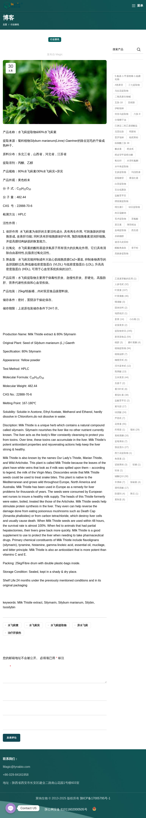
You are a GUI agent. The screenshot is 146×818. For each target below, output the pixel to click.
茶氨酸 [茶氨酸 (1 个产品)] (134, 218)
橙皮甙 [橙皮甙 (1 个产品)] (130, 149)
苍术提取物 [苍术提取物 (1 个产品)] (120, 218)
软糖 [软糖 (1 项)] (137, 464)
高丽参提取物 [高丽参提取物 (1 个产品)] (121, 253)
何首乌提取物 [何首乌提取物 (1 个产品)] (121, 114)
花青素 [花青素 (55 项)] (120, 424)
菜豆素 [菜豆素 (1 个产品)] (118, 224)
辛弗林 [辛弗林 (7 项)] (120, 482)
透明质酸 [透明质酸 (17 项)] (122, 487)
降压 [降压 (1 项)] (134, 493)
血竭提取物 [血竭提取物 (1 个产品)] (120, 230)
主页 (5, 24)
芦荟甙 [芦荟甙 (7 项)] (120, 418)
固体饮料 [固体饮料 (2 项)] (121, 307)
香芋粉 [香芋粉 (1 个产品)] (134, 248)
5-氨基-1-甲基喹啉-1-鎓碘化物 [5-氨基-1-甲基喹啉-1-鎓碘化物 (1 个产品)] (128, 78)
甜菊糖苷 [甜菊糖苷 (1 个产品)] (119, 178)
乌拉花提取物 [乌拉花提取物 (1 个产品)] (121, 90)
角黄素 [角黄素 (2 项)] (120, 458)
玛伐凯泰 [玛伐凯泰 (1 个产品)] (136, 172)
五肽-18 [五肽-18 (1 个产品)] (119, 102)
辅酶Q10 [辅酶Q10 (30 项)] (121, 476)
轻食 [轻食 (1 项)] (119, 470)
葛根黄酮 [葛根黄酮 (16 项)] (122, 435)
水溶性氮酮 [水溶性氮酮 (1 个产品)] (132, 160)
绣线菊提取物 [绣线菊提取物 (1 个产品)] (121, 201)
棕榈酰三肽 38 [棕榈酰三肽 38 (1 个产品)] (122, 143)
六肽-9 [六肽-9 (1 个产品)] (137, 114)
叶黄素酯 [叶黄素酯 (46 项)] (122, 296)
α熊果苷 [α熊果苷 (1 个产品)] (119, 85)
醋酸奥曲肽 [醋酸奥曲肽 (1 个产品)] (120, 248)
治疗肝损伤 (14, 632)
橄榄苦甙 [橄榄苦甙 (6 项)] (121, 360)
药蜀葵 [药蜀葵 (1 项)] (120, 429)
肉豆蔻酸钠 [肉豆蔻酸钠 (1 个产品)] (120, 213)
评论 (7, 666)
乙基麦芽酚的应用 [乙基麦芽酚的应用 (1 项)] (125, 278)
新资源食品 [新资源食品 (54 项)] (123, 336)
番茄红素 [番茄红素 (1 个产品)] (133, 178)
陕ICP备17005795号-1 (95, 798)
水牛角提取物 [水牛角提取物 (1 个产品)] (121, 166)
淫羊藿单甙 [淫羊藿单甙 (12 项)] (123, 366)
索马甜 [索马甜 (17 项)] (120, 406)
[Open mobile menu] (137, 5)
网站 (6, 720)
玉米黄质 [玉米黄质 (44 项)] (122, 377)
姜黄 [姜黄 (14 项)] (119, 319)
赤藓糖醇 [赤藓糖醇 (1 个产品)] (119, 236)
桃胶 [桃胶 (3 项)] (119, 342)
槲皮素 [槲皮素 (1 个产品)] (118, 149)
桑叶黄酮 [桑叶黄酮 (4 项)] (134, 342)
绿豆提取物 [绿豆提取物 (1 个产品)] (134, 207)
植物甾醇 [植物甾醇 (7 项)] (121, 354)
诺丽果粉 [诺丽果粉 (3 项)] (121, 464)
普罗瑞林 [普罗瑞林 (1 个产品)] (119, 137)
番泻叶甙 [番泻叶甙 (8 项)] (121, 389)
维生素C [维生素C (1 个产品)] (119, 207)
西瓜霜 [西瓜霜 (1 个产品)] (134, 230)
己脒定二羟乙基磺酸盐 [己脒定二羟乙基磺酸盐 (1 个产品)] (126, 125)
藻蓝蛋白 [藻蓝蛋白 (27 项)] (122, 447)
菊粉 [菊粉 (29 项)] (135, 429)
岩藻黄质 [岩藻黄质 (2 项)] (121, 325)
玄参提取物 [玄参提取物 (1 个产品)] (120, 172)
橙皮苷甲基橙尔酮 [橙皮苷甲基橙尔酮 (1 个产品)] (124, 154)
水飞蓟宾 (34, 625)
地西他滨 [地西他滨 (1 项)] (121, 313)
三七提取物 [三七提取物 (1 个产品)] (134, 85)
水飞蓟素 (13, 625)
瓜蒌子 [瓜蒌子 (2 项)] (120, 383)
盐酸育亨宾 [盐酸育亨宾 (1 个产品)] (120, 195)
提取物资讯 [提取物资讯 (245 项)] (123, 331)
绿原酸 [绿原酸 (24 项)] (120, 412)
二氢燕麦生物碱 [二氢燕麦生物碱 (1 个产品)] (123, 96)
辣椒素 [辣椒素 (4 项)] (135, 482)
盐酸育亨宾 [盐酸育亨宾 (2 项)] (122, 400)
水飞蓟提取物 (58, 625)
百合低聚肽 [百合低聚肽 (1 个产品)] (120, 189)
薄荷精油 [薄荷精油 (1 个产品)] (131, 224)
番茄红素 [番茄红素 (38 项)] (122, 395)
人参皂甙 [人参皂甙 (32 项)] (122, 284)
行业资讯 (15, 24)
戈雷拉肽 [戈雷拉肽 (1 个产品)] (119, 131)
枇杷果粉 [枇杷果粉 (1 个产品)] (133, 137)
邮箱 (6, 706)
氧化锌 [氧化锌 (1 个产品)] (118, 160)
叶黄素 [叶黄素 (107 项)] (121, 290)
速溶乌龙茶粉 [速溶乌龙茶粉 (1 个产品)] (121, 242)
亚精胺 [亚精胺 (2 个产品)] (131, 102)
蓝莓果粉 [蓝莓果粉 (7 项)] (121, 441)
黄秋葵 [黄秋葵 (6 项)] (120, 499)
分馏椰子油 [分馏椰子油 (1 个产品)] (120, 120)
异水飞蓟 (82, 625)
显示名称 (9, 691)
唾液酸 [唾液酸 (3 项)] (120, 302)
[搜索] (127, 49)
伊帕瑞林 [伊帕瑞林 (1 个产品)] (119, 108)
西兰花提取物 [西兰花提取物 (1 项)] (123, 453)
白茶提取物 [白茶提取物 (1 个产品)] (120, 184)
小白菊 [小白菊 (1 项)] (134, 319)
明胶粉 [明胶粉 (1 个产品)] (132, 131)
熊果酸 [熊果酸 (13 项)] (120, 371)
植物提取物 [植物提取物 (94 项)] (123, 348)
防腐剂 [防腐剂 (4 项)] (120, 493)
